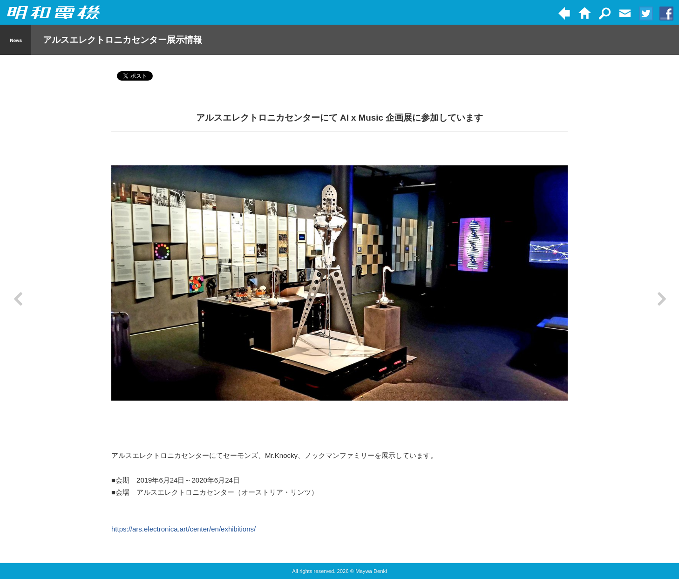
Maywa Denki (371, 571)
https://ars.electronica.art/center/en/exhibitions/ (183, 529)
